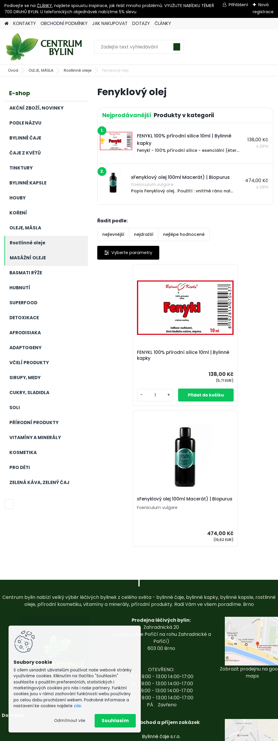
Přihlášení (238, 5)
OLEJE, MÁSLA (41, 70)
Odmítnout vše (69, 720)
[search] (176, 49)
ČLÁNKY (44, 6)
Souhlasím (115, 720)
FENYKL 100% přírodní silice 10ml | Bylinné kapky (141, 355)
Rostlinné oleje (78, 70)
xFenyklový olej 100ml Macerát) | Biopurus (229, 356)
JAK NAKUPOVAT (110, 23)
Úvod (13, 70)
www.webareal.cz (162, 735)
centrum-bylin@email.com (161, 703)
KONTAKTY (24, 23)
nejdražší (143, 234)
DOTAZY (141, 23)
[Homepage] (6, 23)
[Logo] (44, 47)
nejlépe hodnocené (184, 234)
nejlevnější (113, 234)
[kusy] (116, 395)
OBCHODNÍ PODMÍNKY (64, 23)
